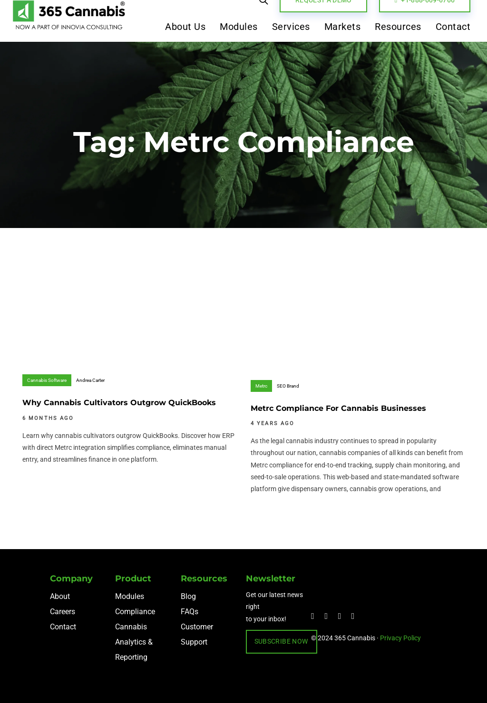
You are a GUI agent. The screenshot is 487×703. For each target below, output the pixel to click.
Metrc (261, 386)
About (60, 596)
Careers (62, 611)
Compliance (135, 611)
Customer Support (197, 634)
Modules (129, 596)
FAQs (189, 611)
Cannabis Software (47, 380)
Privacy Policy (400, 638)
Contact (63, 626)
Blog (188, 596)
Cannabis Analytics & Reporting (134, 642)
